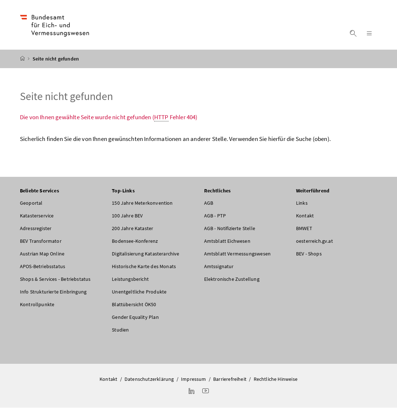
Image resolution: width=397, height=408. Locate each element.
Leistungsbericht (130, 279)
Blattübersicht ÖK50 (134, 304)
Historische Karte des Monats (144, 266)
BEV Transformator (41, 241)
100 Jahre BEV (127, 215)
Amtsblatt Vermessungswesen (237, 253)
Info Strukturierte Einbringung (53, 291)
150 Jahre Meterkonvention (142, 203)
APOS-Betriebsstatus (42, 266)
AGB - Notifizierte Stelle (229, 228)
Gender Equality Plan (135, 317)
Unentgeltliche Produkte (139, 291)
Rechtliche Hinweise (275, 379)
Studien (120, 329)
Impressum (193, 379)
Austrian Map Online (42, 253)
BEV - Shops (309, 253)
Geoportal (31, 203)
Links (302, 203)
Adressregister (35, 228)
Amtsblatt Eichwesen (227, 241)
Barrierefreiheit (229, 379)
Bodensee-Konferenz (135, 241)
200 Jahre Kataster (132, 228)
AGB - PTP (215, 215)
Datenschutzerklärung (149, 379)
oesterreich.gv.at (314, 241)
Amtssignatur (219, 266)
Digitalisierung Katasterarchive (145, 253)
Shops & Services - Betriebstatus (55, 279)
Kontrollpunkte (37, 304)
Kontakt (305, 215)
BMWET (304, 228)
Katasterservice (37, 215)
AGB (209, 203)
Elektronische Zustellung (231, 279)
